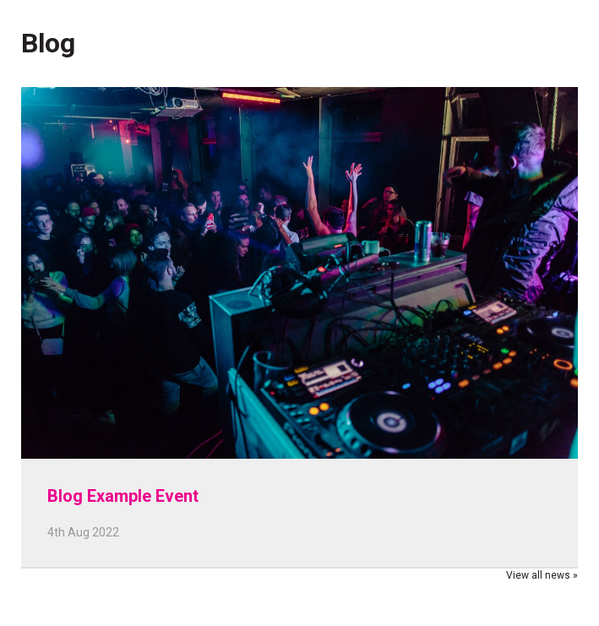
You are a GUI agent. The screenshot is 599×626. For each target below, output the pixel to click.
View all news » (542, 575)
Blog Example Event (123, 496)
